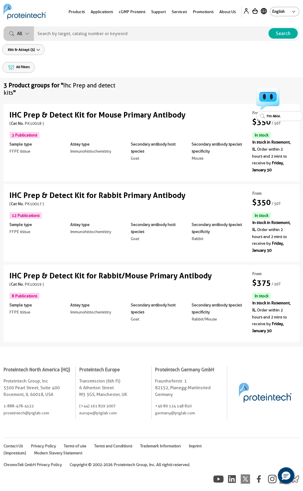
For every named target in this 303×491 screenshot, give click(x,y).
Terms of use (75, 446)
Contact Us (13, 446)
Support (158, 11)
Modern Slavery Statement (58, 453)
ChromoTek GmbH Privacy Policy (33, 464)
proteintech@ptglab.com (26, 413)
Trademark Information (160, 446)
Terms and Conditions (113, 446)
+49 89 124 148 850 (173, 406)
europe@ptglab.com (98, 413)
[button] (286, 475)
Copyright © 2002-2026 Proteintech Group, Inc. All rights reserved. (130, 464)
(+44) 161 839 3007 (97, 406)
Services (179, 11)
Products (76, 11)
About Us (227, 11)
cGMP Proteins (132, 11)
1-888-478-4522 (19, 406)
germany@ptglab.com (175, 413)
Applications (102, 11)
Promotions (203, 11)
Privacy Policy (43, 446)
